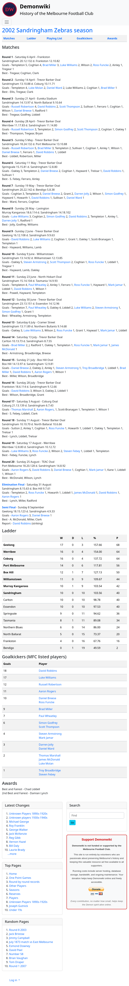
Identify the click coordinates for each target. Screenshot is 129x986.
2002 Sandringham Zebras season (47, 30)
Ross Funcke (101, 65)
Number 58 (16, 954)
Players (13, 898)
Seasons (14, 890)
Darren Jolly (81, 194)
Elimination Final (13, 484)
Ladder (31, 38)
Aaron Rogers (43, 372)
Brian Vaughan (18, 958)
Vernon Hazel (17, 842)
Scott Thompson (69, 106)
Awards (112, 38)
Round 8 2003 (17, 930)
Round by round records (24, 882)
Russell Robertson (22, 106)
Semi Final (9, 507)
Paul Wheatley (37, 285)
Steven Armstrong (35, 262)
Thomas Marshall (22, 409)
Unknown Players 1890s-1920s (28, 813)
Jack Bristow (16, 934)
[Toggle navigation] (6, 22)
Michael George (19, 821)
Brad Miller (49, 65)
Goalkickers (85, 38)
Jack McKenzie (18, 834)
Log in (13, 980)
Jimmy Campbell (19, 938)
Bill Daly (14, 846)
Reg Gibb (14, 838)
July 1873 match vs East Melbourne (31, 942)
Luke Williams (68, 65)
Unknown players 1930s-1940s (28, 817)
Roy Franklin (17, 826)
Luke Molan (35, 88)
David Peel (15, 950)
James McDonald (84, 492)
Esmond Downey (19, 946)
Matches (9, 38)
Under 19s (15, 910)
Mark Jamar (115, 285)
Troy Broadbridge (93, 368)
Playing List (54, 38)
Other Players (17, 886)
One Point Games (20, 878)
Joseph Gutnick (18, 906)
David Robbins (47, 106)
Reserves (14, 894)
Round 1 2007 (17, 966)
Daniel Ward (54, 88)
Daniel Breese (22, 110)
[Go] (72, 822)
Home (13, 874)
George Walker (18, 830)
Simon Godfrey (64, 129)
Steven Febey (72, 451)
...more (12, 854)
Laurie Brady (17, 850)
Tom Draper (16, 962)
